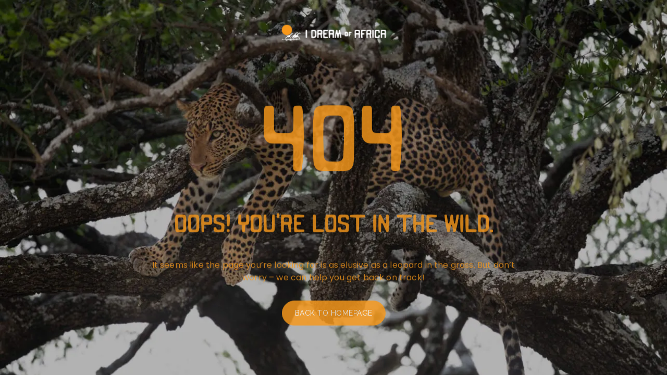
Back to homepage (334, 314)
